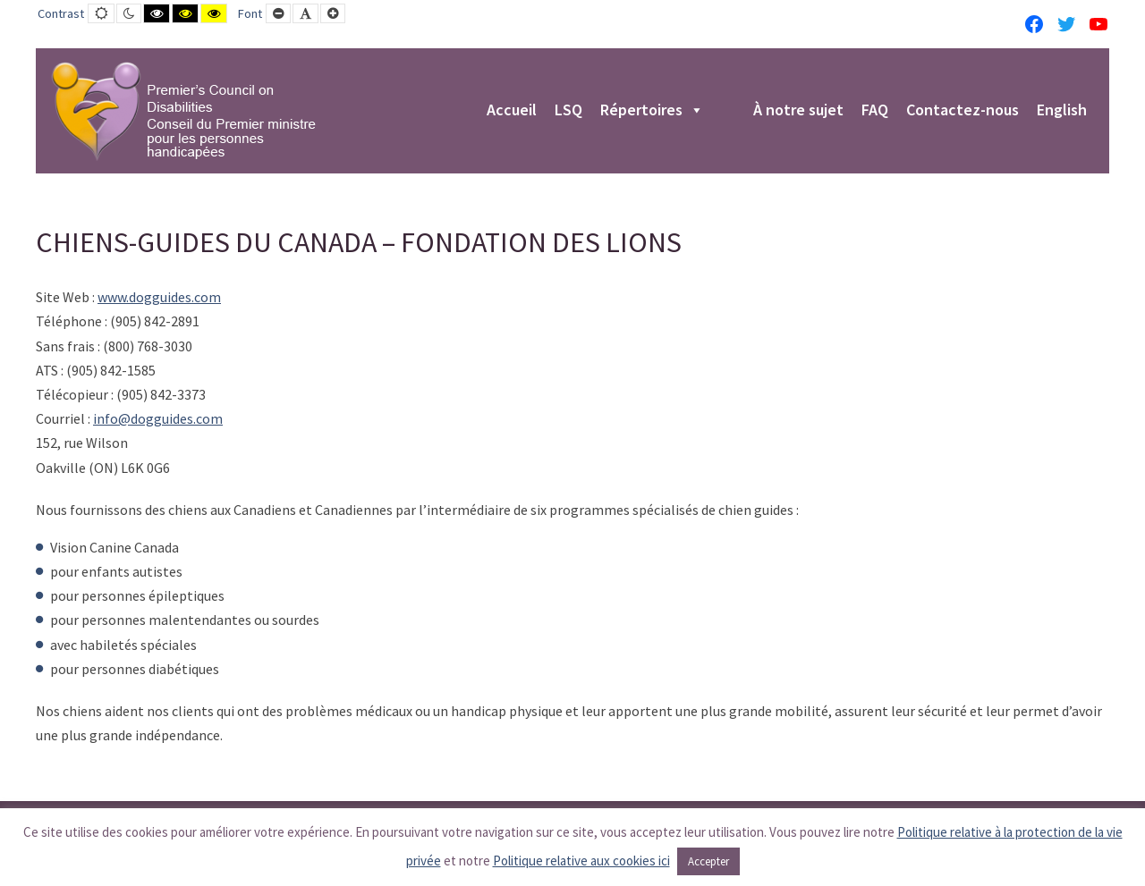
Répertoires (652, 111)
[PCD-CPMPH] (183, 111)
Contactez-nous (962, 111)
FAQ (874, 111)
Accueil (512, 111)
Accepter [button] (708, 861)
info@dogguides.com (158, 418)
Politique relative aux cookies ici (581, 860)
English (1062, 111)
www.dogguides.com (159, 297)
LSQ (568, 111)
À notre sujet (798, 111)
